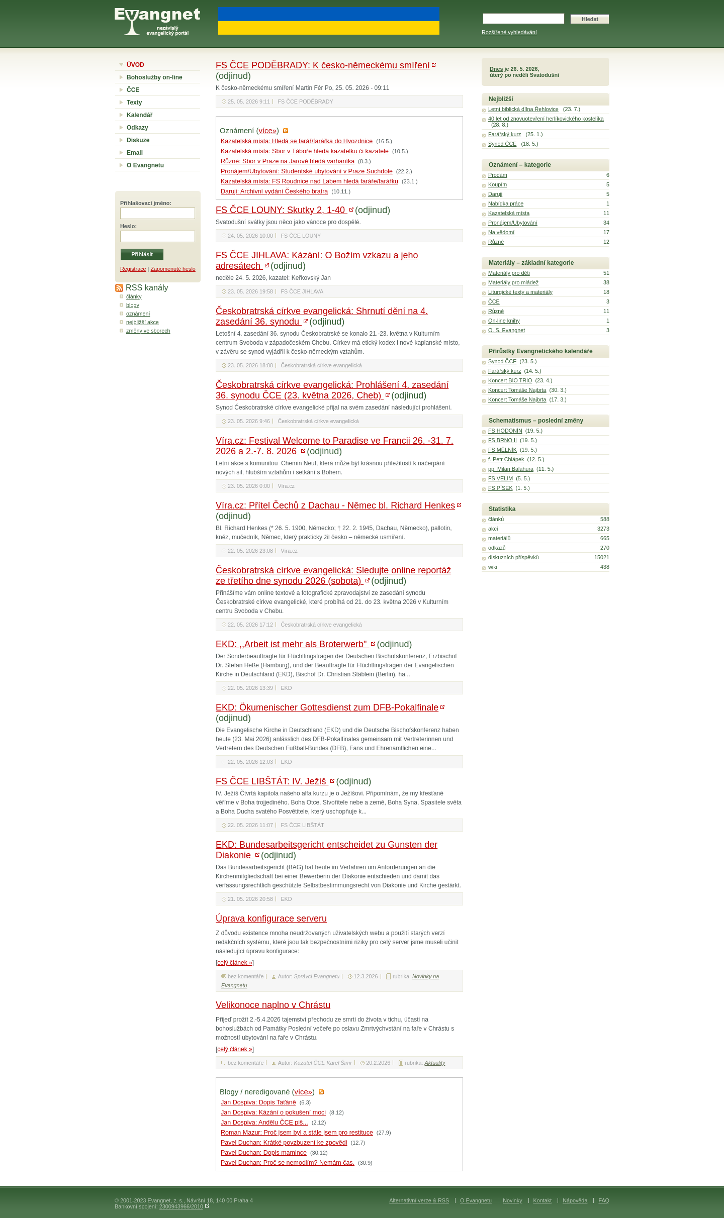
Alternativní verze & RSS (419, 1200)
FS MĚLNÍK (502, 450)
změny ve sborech (148, 331)
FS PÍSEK (500, 488)
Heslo (127, 226)
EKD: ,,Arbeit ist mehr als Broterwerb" (292, 644)
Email (135, 152)
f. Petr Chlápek (506, 459)
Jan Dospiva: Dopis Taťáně (258, 1102)
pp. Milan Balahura (510, 469)
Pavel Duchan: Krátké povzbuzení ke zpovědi (284, 1142)
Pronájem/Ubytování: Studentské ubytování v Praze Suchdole (307, 171)
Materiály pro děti (509, 273)
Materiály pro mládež (513, 282)
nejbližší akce (142, 322)
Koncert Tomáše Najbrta (517, 390)
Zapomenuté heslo (172, 269)
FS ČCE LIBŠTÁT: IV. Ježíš (272, 781)
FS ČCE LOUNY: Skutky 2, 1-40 (281, 210)
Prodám (497, 175)
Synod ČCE (502, 144)
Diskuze (138, 140)
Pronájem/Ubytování (512, 223)
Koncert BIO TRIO (510, 380)
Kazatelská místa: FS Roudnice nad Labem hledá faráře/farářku (309, 181)
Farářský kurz (504, 134)
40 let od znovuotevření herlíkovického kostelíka (546, 119)
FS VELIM (500, 478)
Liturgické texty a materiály (520, 292)
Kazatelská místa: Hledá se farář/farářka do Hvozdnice (297, 141)
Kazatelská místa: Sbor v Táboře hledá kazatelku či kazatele (305, 151)
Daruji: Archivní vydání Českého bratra (274, 191)
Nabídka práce (505, 203)
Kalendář (139, 115)
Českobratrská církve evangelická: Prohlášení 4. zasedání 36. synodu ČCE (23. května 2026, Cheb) (332, 390)
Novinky (512, 1200)
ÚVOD (135, 64)
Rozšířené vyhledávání (509, 32)
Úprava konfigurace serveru (271, 919)
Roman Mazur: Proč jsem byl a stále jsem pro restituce (297, 1132)
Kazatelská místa (508, 213)
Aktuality (435, 1063)
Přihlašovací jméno (144, 203)
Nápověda (575, 1200)
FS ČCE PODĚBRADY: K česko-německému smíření (323, 65)
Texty (134, 102)
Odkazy (137, 127)
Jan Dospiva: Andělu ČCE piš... (264, 1122)
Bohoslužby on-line (155, 77)
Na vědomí (501, 232)
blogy (132, 305)
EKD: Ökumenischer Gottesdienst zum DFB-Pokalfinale (327, 707)
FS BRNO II (502, 440)
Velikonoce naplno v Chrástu (273, 1005)
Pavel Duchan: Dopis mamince (264, 1152)
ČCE (133, 89)
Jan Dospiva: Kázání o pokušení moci (273, 1112)
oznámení (138, 314)
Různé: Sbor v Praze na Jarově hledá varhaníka (287, 161)
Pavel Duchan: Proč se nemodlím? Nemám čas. (287, 1162)
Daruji (495, 194)
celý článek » (234, 962)
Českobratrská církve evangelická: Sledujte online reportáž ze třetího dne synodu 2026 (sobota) (333, 575)
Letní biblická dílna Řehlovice (523, 109)
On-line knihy (504, 321)
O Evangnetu (145, 165)
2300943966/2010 (181, 1206)
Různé (496, 242)
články (134, 296)
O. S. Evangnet (506, 330)
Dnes (496, 69)
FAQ (603, 1200)
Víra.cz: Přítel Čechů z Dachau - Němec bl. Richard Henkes (335, 505)
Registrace (133, 269)
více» (268, 131)
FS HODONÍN (505, 431)
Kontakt (542, 1200)
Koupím (497, 184)
